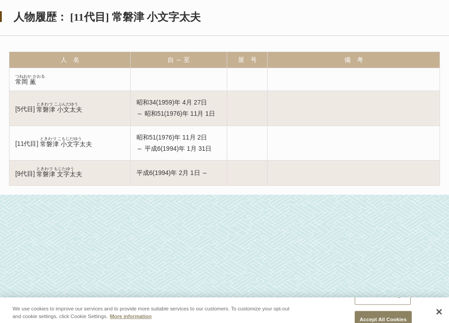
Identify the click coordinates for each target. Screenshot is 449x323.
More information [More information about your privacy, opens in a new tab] (131, 319)
